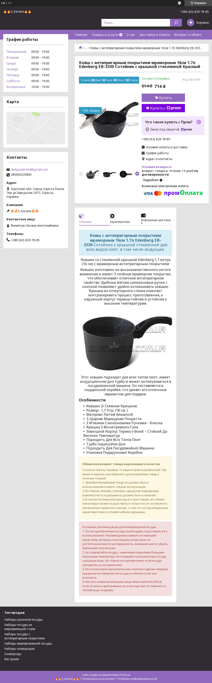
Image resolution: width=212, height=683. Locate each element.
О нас (131, 34)
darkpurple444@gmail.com (29, 170)
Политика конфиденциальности (137, 679)
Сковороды (12, 654)
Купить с (165, 108)
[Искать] (176, 22)
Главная (81, 34)
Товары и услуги (105, 34)
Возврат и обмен (187, 34)
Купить (165, 97)
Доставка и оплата (155, 34)
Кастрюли (11, 659)
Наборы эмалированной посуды (28, 643)
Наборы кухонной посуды (23, 619)
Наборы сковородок (19, 649)
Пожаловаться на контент (98, 679)
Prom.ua (125, 675)
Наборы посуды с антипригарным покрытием (24, 636)
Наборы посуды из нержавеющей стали (19, 627)
